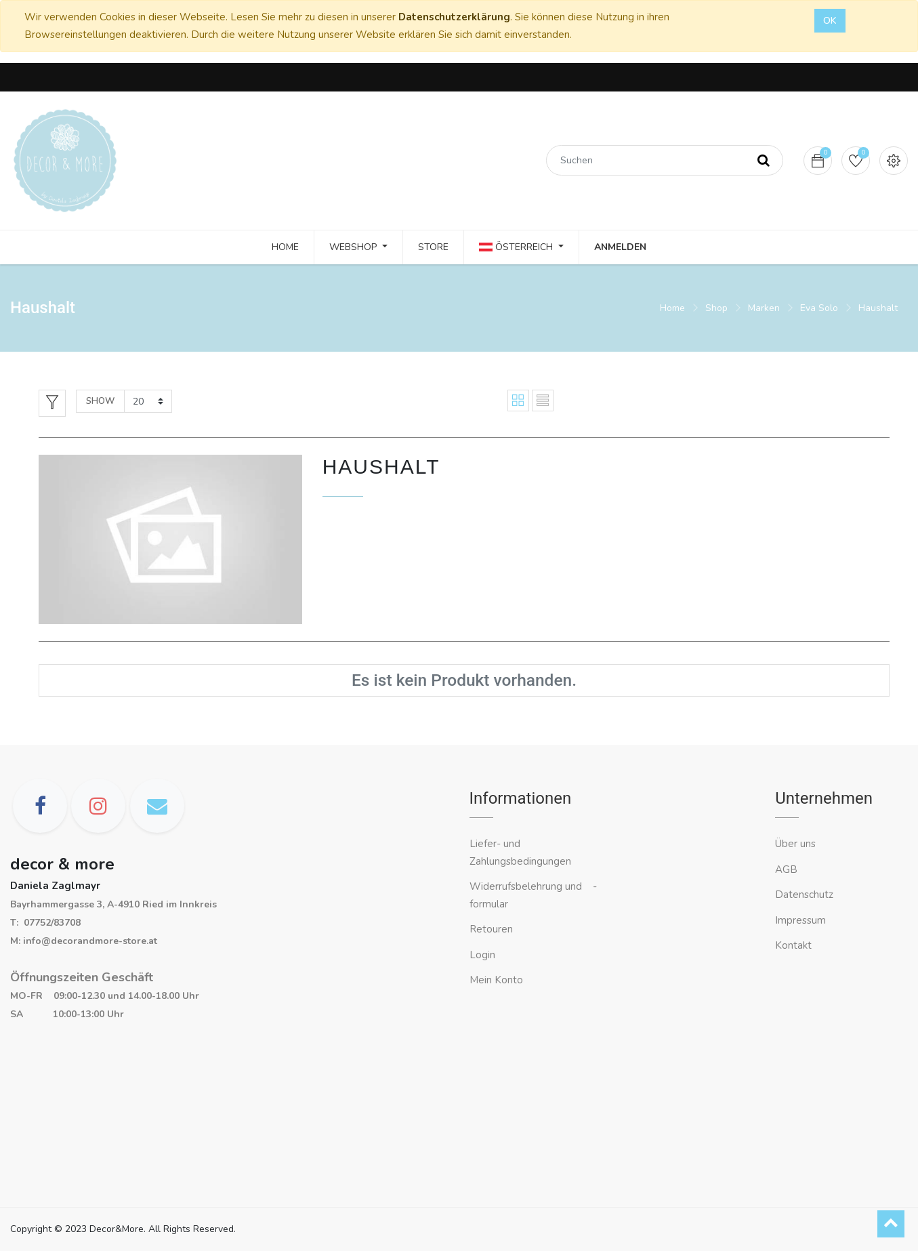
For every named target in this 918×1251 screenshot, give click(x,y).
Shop (716, 308)
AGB (786, 869)
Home (672, 308)
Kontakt (794, 945)
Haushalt (878, 308)
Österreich (517, 247)
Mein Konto (496, 980)
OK (830, 20)
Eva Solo (819, 308)
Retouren (491, 929)
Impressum (802, 920)
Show (100, 401)
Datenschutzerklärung (454, 17)
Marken (764, 308)
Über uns (795, 843)
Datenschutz (804, 894)
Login (482, 955)
